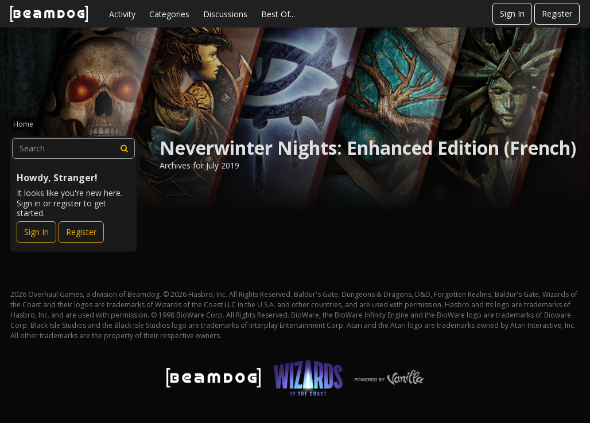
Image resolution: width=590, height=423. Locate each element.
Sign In (512, 13)
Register (557, 13)
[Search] (124, 148)
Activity (122, 14)
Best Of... (278, 14)
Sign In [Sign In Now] (36, 231)
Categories (169, 14)
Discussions (225, 14)
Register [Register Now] (81, 231)
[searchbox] (73, 148)
